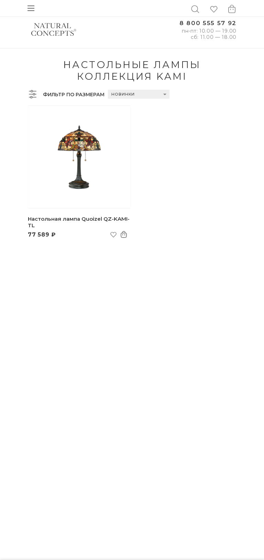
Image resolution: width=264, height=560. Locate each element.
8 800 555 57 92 (207, 23)
